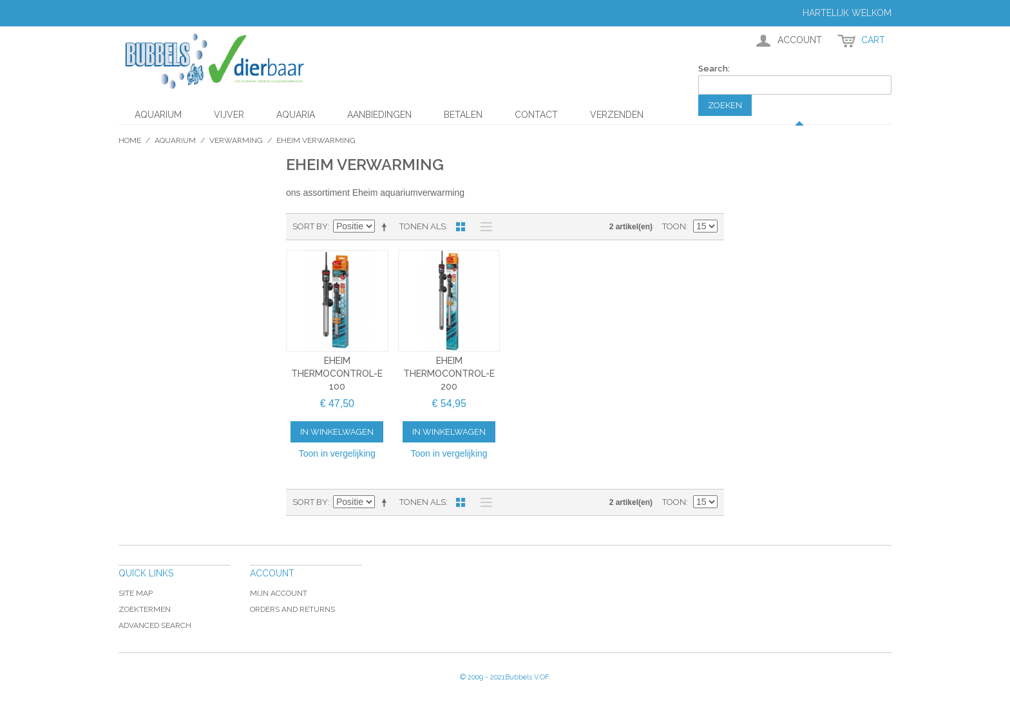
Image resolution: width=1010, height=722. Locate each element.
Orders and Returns (292, 609)
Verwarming (236, 140)
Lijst (483, 226)
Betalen (463, 114)
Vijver (229, 114)
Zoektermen (145, 609)
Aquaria (295, 114)
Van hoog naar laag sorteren (386, 226)
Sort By (310, 226)
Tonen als (422, 226)
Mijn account (278, 593)
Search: (714, 68)
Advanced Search (155, 625)
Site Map (136, 593)
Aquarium (158, 114)
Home (130, 140)
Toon (674, 226)
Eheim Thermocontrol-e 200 (449, 373)
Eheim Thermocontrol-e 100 (337, 373)
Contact (536, 114)
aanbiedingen (379, 114)
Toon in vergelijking (337, 453)
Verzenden (616, 114)
